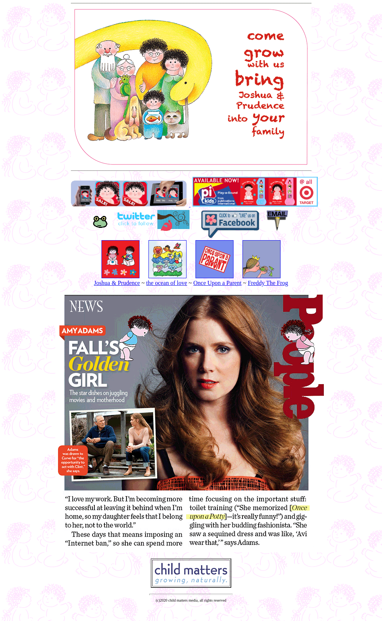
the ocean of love (166, 283)
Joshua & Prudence (117, 283)
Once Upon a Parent (217, 283)
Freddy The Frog (268, 283)
